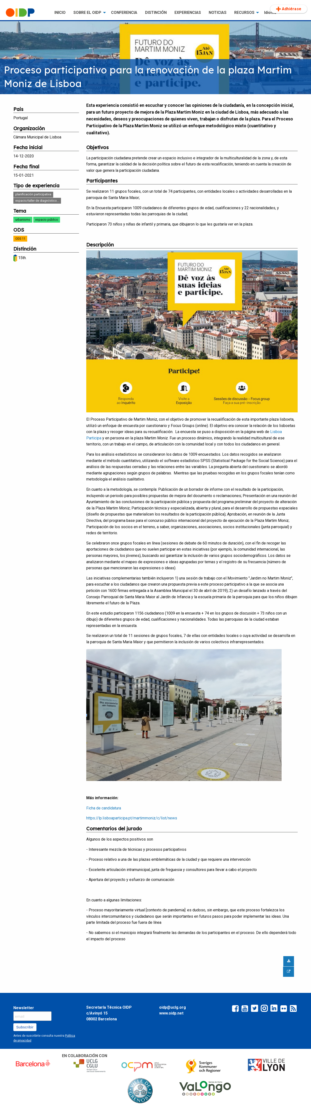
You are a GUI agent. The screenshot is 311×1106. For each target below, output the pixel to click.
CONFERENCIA (124, 12)
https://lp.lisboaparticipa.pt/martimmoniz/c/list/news (131, 818)
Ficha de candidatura (103, 808)
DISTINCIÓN (156, 12)
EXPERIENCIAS (187, 12)
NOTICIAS (217, 12)
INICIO (60, 12)
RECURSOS (244, 12)
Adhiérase (288, 9)
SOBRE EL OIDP (87, 12)
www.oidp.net (171, 1013)
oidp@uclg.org (172, 1007)
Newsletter (23, 1008)
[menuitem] (26, 13)
